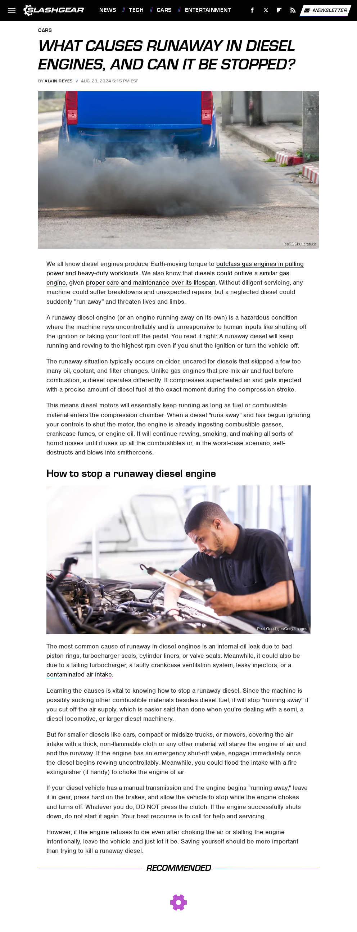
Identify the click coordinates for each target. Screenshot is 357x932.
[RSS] (293, 10)
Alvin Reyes (59, 80)
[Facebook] (252, 10)
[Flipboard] (279, 10)
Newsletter (325, 10)
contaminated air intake (79, 674)
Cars (164, 10)
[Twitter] (266, 10)
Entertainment (208, 10)
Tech (136, 10)
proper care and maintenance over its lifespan (151, 282)
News (107, 10)
